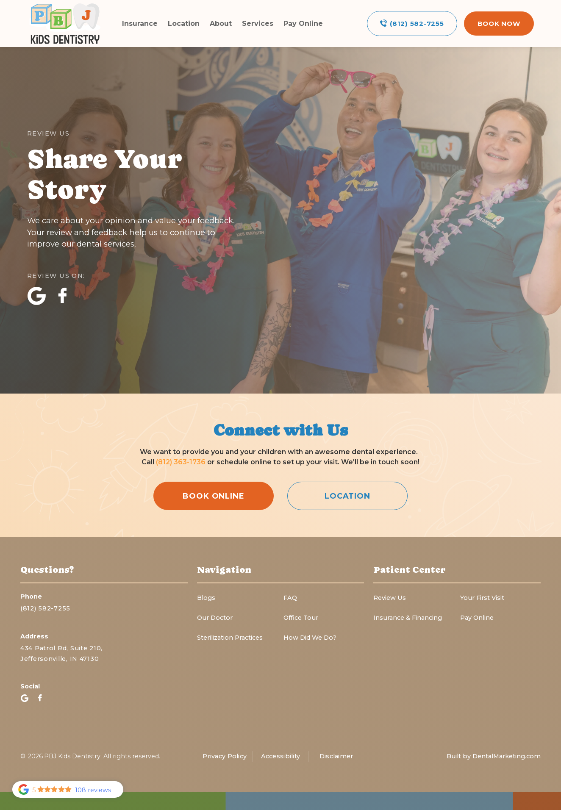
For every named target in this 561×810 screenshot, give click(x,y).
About (221, 23)
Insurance (140, 23)
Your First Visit (482, 598)
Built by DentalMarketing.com (494, 756)
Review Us (389, 598)
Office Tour (300, 617)
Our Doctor (215, 617)
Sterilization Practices (230, 637)
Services (257, 23)
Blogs (206, 598)
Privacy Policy (225, 756)
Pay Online (303, 23)
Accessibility (280, 756)
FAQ (290, 598)
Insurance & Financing (407, 617)
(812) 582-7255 (45, 608)
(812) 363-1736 (181, 462)
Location (184, 23)
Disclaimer (336, 756)
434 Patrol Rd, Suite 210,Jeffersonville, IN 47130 (61, 653)
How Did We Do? (309, 637)
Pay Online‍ (477, 617)
